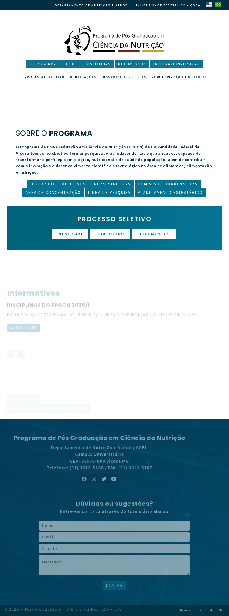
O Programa (43, 64)
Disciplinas (98, 64)
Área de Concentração (53, 192)
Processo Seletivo (44, 77)
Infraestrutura (112, 184)
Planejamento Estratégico (170, 192)
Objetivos (73, 184)
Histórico (42, 184)
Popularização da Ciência (179, 77)
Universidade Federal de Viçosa (167, 5)
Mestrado (70, 233)
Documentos (132, 64)
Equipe (71, 64)
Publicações (83, 77)
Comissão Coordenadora (167, 184)
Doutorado (110, 233)
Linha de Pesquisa (109, 192)
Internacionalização (176, 64)
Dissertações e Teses (124, 77)
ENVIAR (114, 585)
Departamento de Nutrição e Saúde (91, 5)
